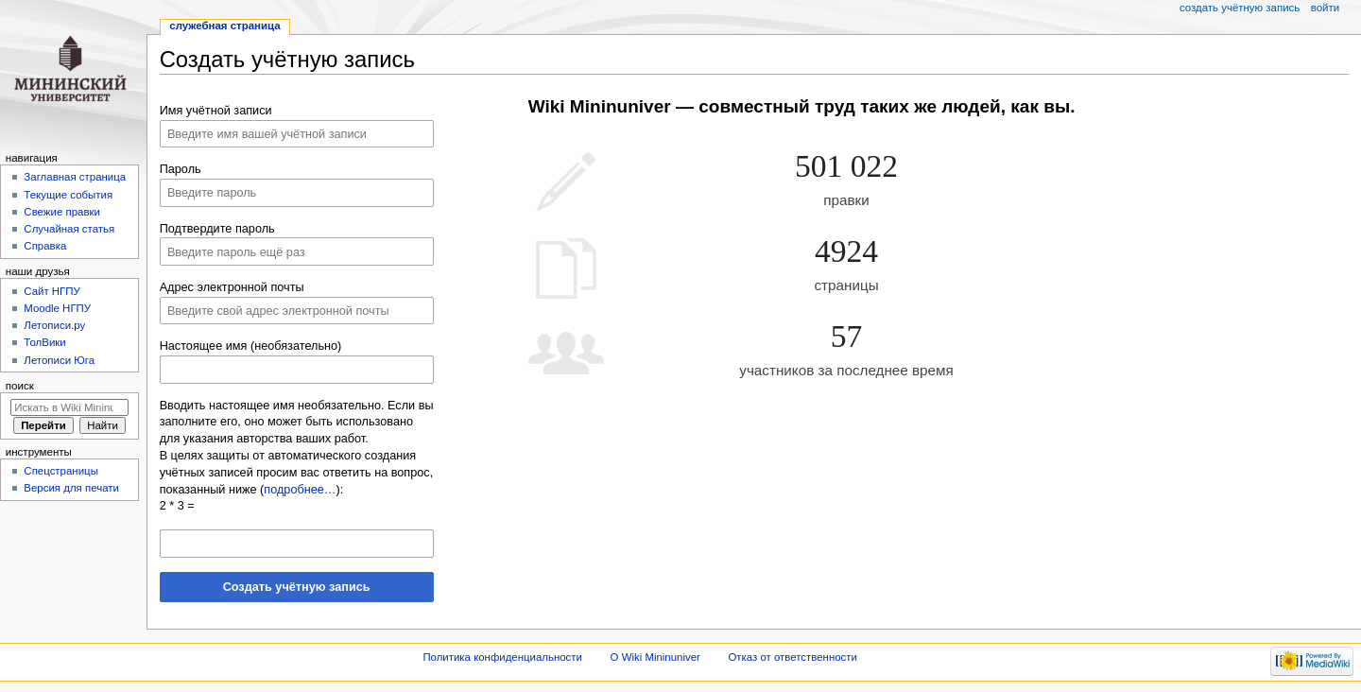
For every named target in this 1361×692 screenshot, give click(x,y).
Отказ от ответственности (792, 657)
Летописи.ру (54, 325)
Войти (1325, 7)
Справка (45, 245)
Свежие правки (62, 211)
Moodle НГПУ (57, 308)
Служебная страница (224, 25)
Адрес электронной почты (232, 287)
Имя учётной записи (216, 110)
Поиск (20, 385)
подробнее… (300, 489)
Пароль (180, 169)
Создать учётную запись (296, 587)
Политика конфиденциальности (502, 657)
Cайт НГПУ (51, 291)
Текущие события (68, 194)
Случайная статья (69, 228)
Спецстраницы (61, 470)
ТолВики (44, 342)
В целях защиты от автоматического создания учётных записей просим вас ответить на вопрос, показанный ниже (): (297, 472)
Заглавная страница (75, 176)
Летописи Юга (59, 360)
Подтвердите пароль (217, 228)
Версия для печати (71, 487)
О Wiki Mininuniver (655, 657)
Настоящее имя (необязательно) (251, 346)
